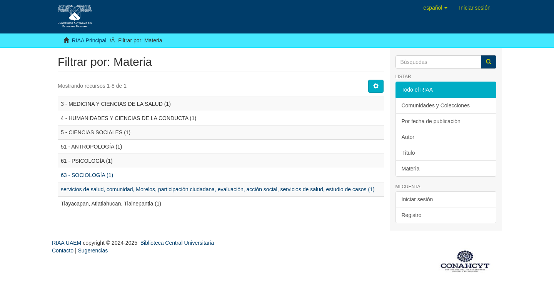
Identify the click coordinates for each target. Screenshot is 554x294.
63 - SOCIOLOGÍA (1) (87, 175)
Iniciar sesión (417, 199)
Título (408, 153)
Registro (412, 215)
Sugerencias (93, 250)
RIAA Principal (89, 40)
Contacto (62, 250)
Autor (408, 137)
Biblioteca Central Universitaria (177, 243)
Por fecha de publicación (431, 121)
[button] (435, 7)
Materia (411, 168)
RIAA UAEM (67, 243)
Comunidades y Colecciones (436, 105)
